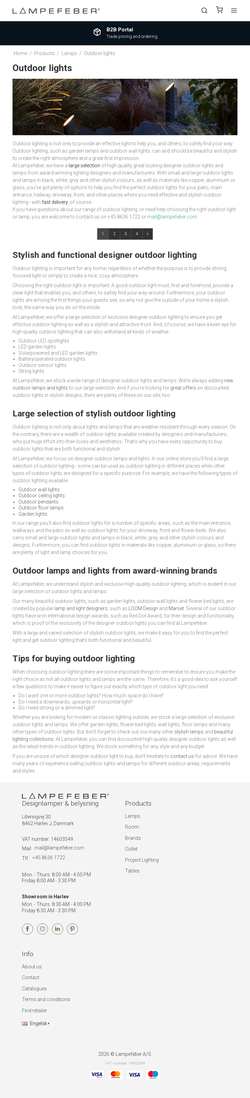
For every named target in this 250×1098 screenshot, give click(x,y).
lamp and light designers (81, 608)
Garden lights (32, 514)
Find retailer (34, 1010)
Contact (30, 977)
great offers (183, 388)
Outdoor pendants (38, 502)
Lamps (132, 816)
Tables (132, 871)
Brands (133, 838)
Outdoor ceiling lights (41, 495)
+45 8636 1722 (48, 857)
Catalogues (34, 988)
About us (32, 966)
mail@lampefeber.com (59, 848)
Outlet (131, 849)
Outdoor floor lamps (41, 507)
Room (132, 827)
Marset (176, 608)
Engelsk (34, 1023)
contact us (182, 756)
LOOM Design (143, 608)
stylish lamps (189, 732)
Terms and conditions (46, 999)
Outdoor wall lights (39, 489)
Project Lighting (142, 860)
